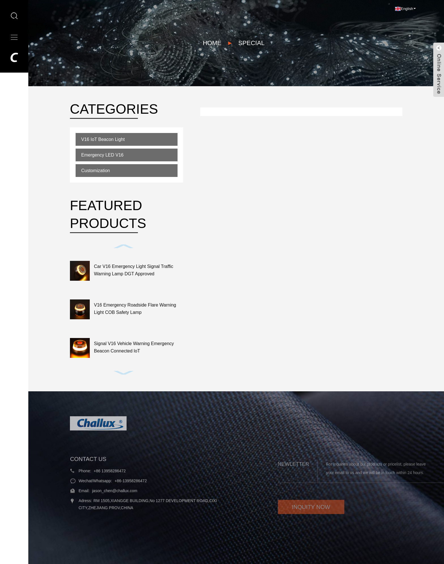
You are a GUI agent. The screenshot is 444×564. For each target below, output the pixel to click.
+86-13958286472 (130, 489)
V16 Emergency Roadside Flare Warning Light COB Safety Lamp (135, 309)
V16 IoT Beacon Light (103, 139)
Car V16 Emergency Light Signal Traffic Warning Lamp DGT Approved (133, 270)
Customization (95, 170)
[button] (124, 246)
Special (251, 43)
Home (212, 43)
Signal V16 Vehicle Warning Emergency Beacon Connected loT (134, 347)
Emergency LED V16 (102, 155)
